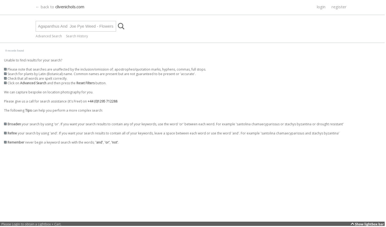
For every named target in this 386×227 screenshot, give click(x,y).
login (321, 6)
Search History (77, 36)
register (339, 6)
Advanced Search (49, 36)
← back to (60, 6)
